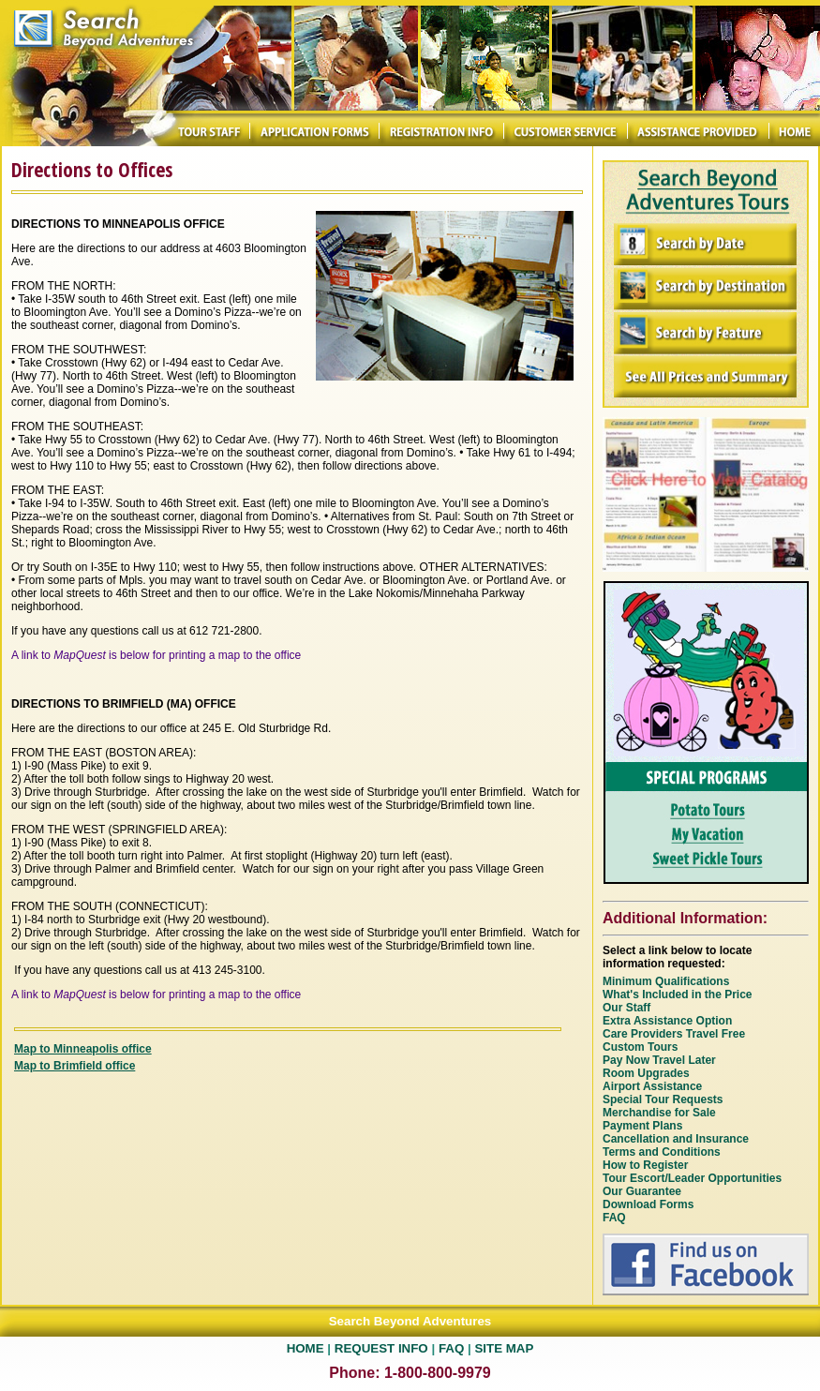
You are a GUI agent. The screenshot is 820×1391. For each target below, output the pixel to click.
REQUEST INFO (381, 1348)
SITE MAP (503, 1348)
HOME (305, 1348)
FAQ (451, 1348)
